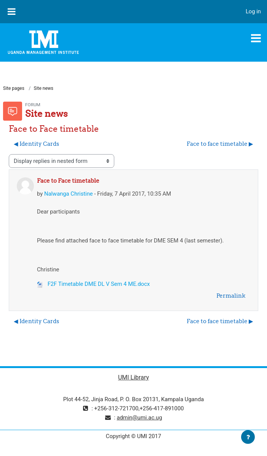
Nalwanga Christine (68, 193)
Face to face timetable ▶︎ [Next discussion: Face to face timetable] (220, 143)
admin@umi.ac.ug (139, 417)
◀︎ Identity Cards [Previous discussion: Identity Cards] (36, 143)
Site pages (13, 88)
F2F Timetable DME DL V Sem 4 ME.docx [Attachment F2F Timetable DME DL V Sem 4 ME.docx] (93, 284)
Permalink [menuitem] (230, 295)
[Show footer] (248, 437)
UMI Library (133, 377)
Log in (253, 11)
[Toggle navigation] (256, 38)
